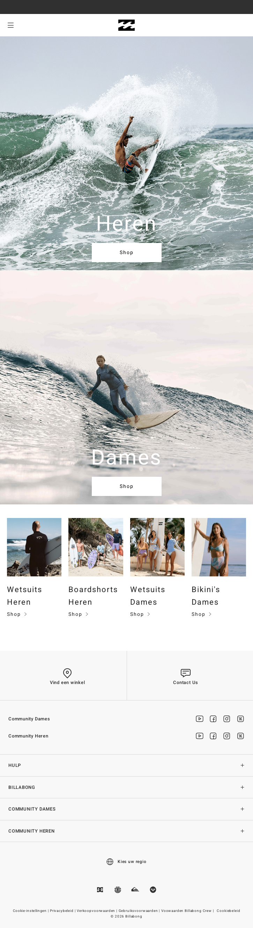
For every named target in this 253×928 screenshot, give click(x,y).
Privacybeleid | (63, 910)
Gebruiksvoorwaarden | (140, 910)
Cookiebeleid (228, 910)
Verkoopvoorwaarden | (97, 910)
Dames (126, 458)
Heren (126, 224)
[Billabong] (126, 25)
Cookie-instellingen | (31, 910)
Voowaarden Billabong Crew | (188, 910)
